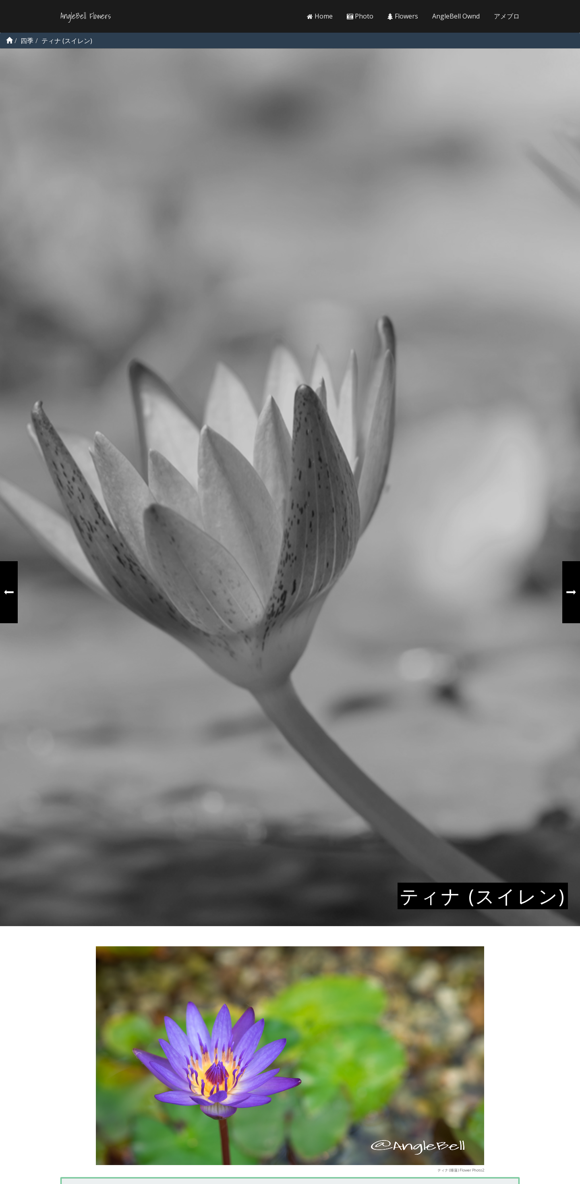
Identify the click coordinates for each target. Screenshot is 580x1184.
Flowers (402, 16)
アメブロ (507, 16)
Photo (360, 16)
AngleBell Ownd (456, 16)
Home (320, 16)
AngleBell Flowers (85, 16)
